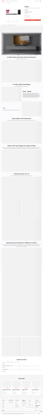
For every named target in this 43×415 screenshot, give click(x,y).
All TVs (3, 401)
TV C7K (16, 401)
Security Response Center (31, 405)
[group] (12, 12)
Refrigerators (10, 401)
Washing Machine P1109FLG (17, 407)
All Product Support (24, 402)
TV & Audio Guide (24, 404)
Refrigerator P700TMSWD (17, 405)
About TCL (30, 401)
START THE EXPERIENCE (36, 407)
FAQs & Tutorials (24, 403)
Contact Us (23, 405)
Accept (39, 413)
